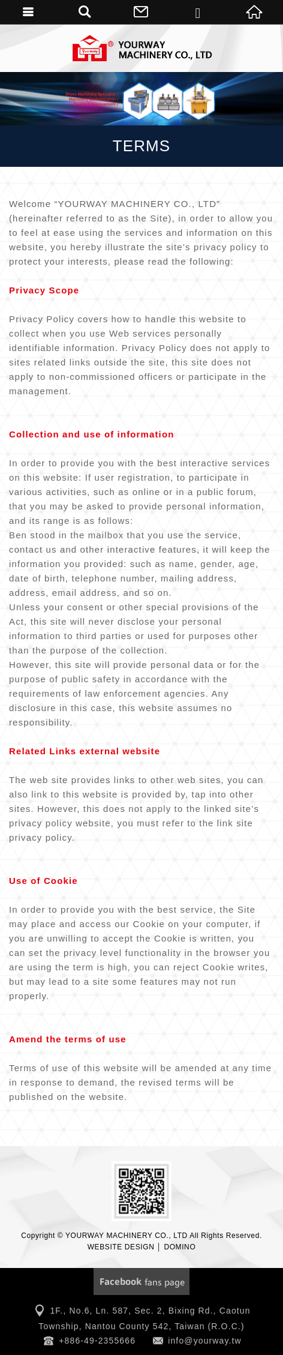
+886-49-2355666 (97, 1340)
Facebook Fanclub (141, 1281)
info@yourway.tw (205, 1340)
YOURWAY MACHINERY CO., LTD (141, 48)
